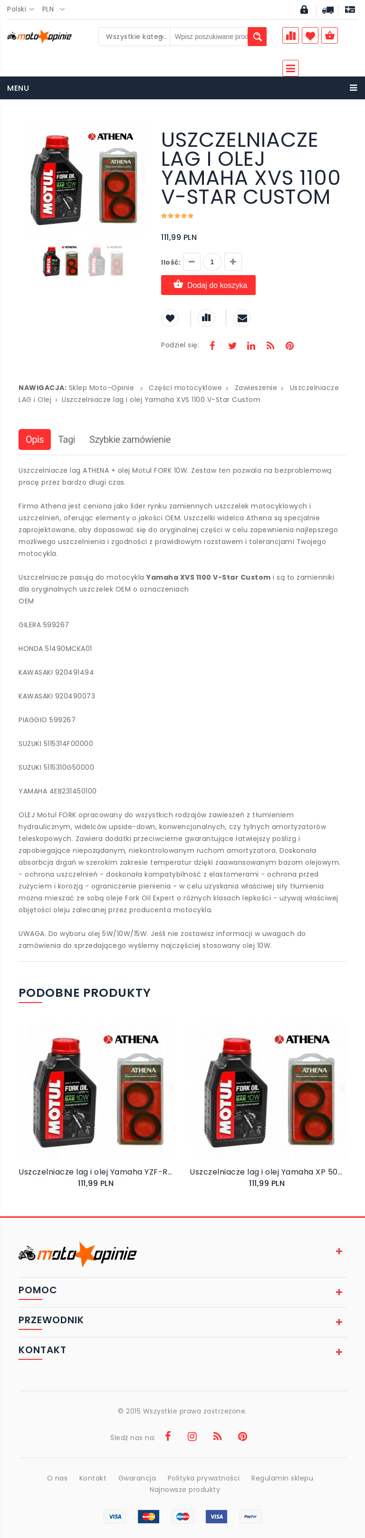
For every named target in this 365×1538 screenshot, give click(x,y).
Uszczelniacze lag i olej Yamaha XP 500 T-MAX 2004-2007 (268, 1171)
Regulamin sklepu (282, 1478)
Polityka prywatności (204, 1478)
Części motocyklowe (185, 387)
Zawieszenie (256, 387)
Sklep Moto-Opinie (101, 387)
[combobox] (23, 9)
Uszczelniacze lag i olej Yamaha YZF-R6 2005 (97, 1171)
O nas (57, 1478)
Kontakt (93, 1478)
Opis (35, 439)
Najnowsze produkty (185, 1489)
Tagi (66, 439)
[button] (138, 131)
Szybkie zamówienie (130, 439)
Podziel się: (180, 345)
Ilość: (171, 262)
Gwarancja (137, 1478)
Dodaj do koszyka (208, 285)
